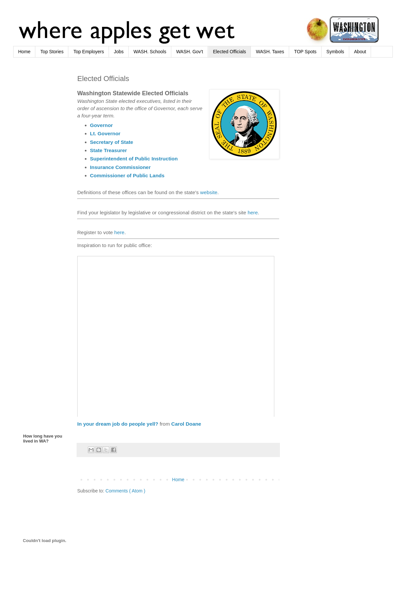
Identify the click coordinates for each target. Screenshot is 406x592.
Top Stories (51, 51)
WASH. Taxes (270, 51)
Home (24, 51)
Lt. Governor (105, 133)
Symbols (335, 51)
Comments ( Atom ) (126, 490)
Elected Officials (229, 51)
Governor (101, 125)
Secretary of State (111, 142)
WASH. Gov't (189, 51)
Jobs (119, 51)
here (253, 212)
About (360, 51)
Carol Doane (186, 424)
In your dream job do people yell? (117, 424)
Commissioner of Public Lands (127, 175)
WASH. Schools (150, 51)
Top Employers (88, 51)
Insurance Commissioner (120, 167)
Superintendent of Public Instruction (134, 158)
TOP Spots (305, 51)
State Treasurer (108, 150)
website (208, 192)
